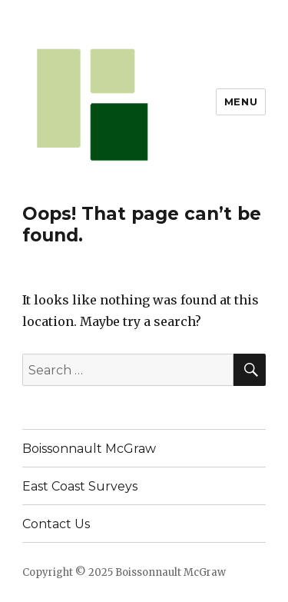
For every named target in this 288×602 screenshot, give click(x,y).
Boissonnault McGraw (89, 448)
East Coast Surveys (79, 486)
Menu (240, 101)
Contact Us (56, 524)
